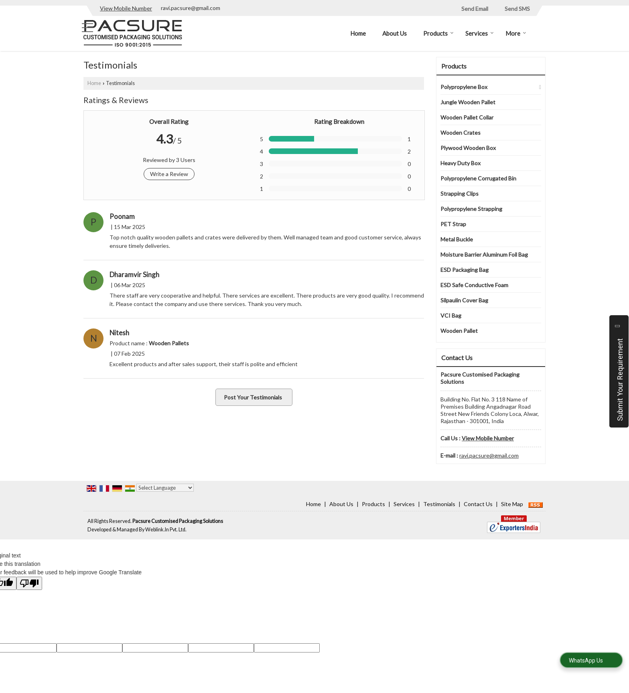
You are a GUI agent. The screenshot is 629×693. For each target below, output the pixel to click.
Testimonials (439, 503)
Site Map (512, 503)
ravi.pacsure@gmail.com (190, 7)
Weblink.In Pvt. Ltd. (166, 530)
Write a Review (169, 173)
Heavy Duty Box (460, 163)
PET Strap (453, 224)
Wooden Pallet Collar (466, 117)
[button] (126, 8)
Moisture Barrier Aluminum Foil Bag (484, 254)
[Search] (541, 33)
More (515, 33)
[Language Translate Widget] (165, 488)
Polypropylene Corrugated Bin (478, 178)
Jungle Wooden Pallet (467, 102)
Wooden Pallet (459, 330)
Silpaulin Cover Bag (464, 300)
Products (438, 33)
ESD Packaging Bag (464, 269)
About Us (394, 33)
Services (479, 33)
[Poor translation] (29, 583)
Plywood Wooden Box (468, 147)
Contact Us (478, 503)
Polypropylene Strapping (471, 208)
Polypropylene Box (463, 86)
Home (358, 33)
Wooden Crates (460, 132)
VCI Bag (450, 315)
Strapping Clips (459, 193)
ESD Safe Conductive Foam (474, 285)
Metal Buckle (456, 239)
